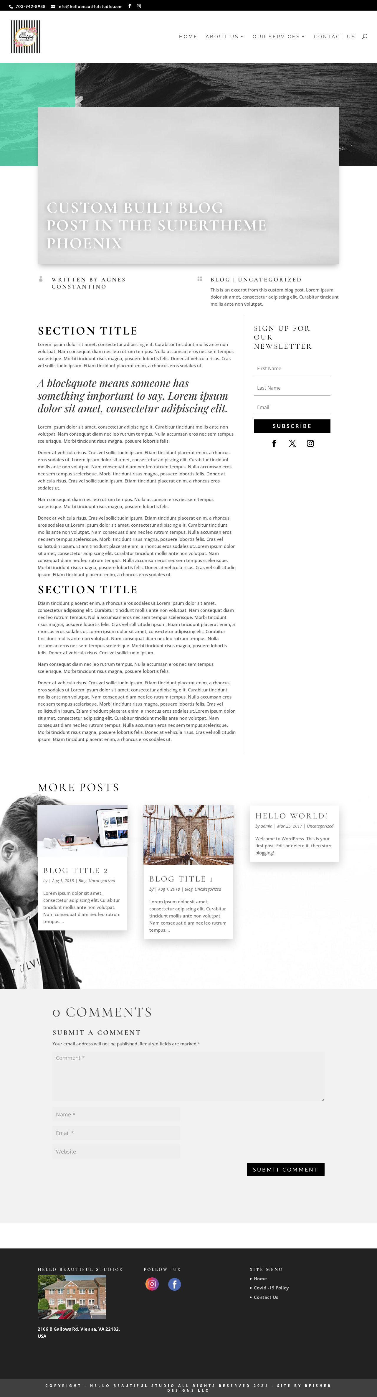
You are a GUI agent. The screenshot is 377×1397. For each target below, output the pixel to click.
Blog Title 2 (76, 870)
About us (222, 37)
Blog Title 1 (181, 879)
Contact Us (335, 37)
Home (188, 37)
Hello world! (291, 816)
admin (266, 826)
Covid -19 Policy (271, 1288)
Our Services (276, 37)
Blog (221, 279)
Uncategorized (270, 279)
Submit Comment (286, 1169)
